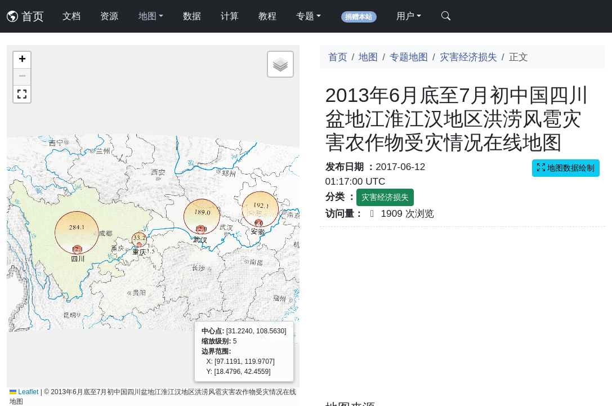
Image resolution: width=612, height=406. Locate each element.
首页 (25, 16)
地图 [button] (148, 16)
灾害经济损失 (468, 57)
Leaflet (24, 392)
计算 (230, 16)
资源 (109, 16)
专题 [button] (305, 16)
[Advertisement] (462, 320)
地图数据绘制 (566, 167)
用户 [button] (405, 16)
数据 (192, 16)
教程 (267, 16)
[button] (22, 60)
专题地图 (409, 57)
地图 (368, 57)
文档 (71, 16)
